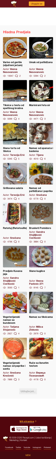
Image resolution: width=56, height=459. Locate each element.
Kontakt (23, 440)
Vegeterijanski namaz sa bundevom (15, 313)
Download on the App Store (19, 429)
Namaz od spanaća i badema (41, 141)
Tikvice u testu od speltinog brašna (15, 100)
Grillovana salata (15, 181)
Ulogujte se (36, 4)
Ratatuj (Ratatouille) (15, 223)
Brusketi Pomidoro (41, 223)
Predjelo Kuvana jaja (15, 267)
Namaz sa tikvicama (41, 313)
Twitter (18, 447)
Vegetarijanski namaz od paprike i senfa (15, 359)
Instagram (37, 447)
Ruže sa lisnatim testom (41, 359)
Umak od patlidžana (41, 57)
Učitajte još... (28, 391)
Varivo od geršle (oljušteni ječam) (15, 57)
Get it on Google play (38, 429)
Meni (28, 455)
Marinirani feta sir (41, 100)
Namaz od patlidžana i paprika (41, 181)
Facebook (9, 447)
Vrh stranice (27, 421)
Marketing (14, 440)
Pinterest (47, 447)
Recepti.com (5, 438)
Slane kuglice (41, 267)
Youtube (27, 447)
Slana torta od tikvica (15, 141)
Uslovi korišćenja (43, 437)
